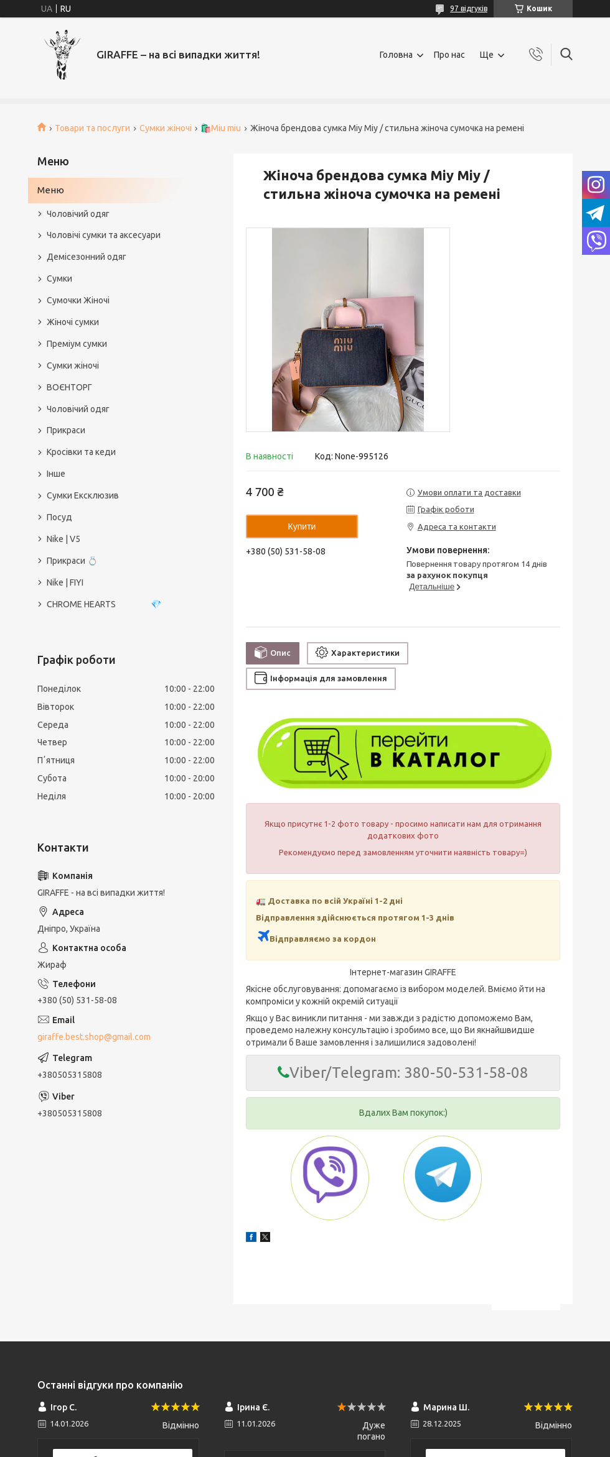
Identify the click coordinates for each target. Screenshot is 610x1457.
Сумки (59, 278)
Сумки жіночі (165, 128)
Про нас (449, 55)
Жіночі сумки (73, 322)
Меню (50, 190)
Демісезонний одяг (86, 257)
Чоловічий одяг (78, 214)
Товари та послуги (92, 128)
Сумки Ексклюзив (83, 495)
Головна (396, 55)
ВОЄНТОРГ (69, 387)
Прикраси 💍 (72, 561)
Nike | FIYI (65, 582)
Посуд (59, 517)
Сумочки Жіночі (78, 300)
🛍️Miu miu (220, 128)
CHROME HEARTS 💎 (104, 604)
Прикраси (66, 430)
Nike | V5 (63, 539)
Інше (56, 474)
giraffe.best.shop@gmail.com (94, 1037)
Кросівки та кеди (81, 452)
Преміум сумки (77, 344)
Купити (302, 526)
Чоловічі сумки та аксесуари (104, 235)
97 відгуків (468, 8)
